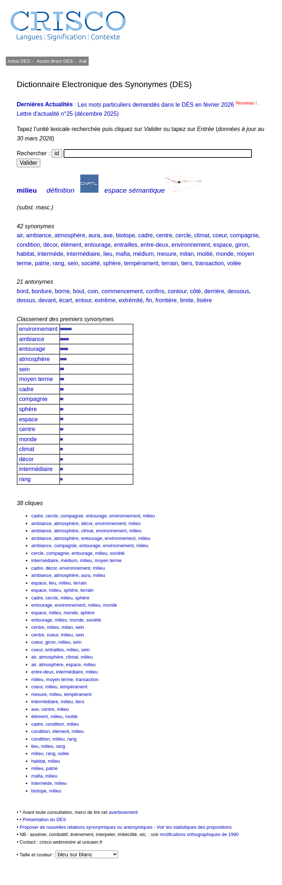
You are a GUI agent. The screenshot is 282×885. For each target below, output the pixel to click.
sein (73, 263)
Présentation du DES (44, 819)
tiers (186, 263)
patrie (42, 263)
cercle (183, 235)
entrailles (125, 245)
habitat (25, 254)
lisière (204, 300)
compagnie (244, 235)
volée (234, 263)
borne (62, 291)
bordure (42, 291)
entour (83, 300)
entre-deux (155, 245)
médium (143, 254)
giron (241, 245)
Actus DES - (20, 61)
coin (93, 291)
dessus (26, 300)
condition (28, 245)
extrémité (131, 300)
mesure (166, 254)
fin (149, 300)
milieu (27, 190)
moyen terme (36, 379)
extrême (105, 300)
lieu (107, 254)
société (90, 263)
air (20, 235)
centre (164, 235)
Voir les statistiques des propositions (194, 827)
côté (195, 291)
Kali (83, 61)
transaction (210, 263)
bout (78, 291)
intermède (50, 254)
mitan (187, 254)
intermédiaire (83, 254)
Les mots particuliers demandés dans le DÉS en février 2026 (167, 105)
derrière (214, 291)
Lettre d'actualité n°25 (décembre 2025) (68, 114)
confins (155, 291)
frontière (166, 300)
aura (94, 235)
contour (177, 291)
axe (108, 235)
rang (58, 263)
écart (65, 300)
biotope (125, 235)
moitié (205, 254)
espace (222, 245)
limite (186, 300)
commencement (122, 291)
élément (71, 245)
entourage (98, 245)
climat (201, 235)
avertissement (123, 812)
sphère (112, 263)
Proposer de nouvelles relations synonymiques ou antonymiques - (88, 827)
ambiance (38, 235)
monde (225, 254)
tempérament (141, 263)
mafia (123, 254)
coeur (220, 235)
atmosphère (70, 235)
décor (50, 245)
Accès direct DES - (56, 61)
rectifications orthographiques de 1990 (199, 834)
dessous (238, 291)
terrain (169, 263)
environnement (191, 245)
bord (22, 291)
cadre (145, 235)
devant (47, 300)
